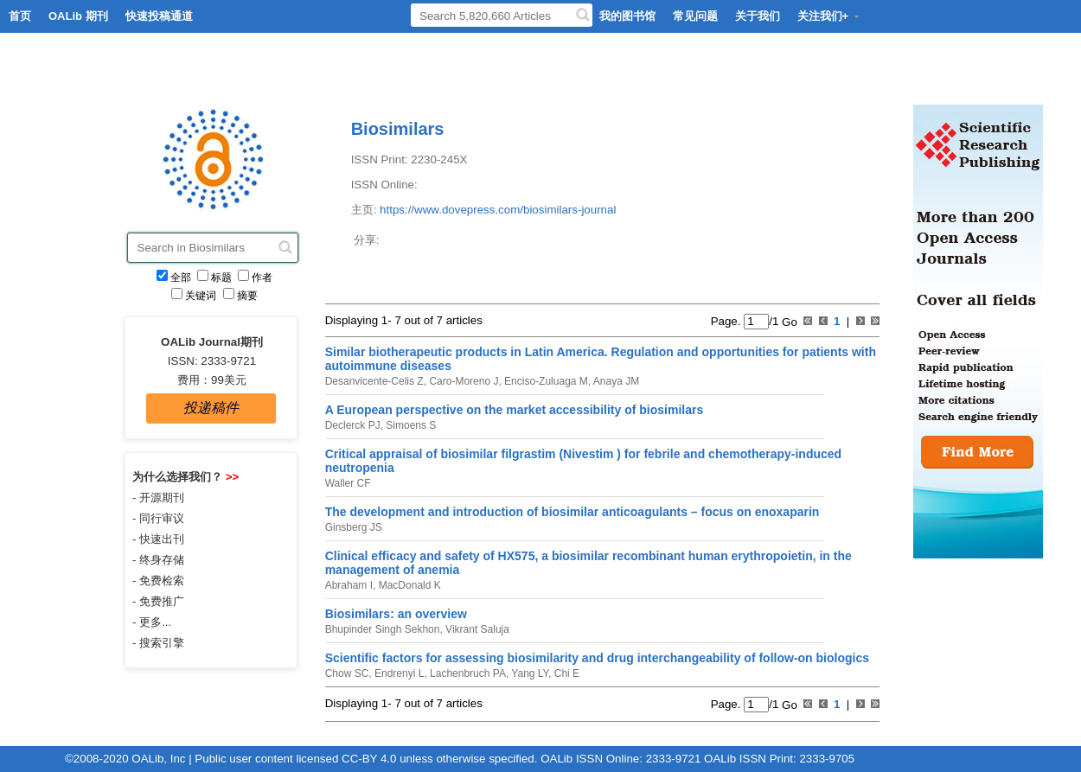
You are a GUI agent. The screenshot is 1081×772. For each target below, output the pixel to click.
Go (787, 321)
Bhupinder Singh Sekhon (382, 629)
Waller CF (348, 483)
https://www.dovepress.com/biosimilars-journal (498, 209)
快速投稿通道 (159, 16)
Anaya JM (615, 381)
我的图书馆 (627, 16)
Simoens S (409, 425)
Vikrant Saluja (476, 629)
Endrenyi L (398, 673)
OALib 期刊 (78, 16)
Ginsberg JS (353, 527)
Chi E (565, 673)
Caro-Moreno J (462, 381)
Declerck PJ (353, 425)
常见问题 (695, 16)
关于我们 (757, 16)
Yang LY (528, 673)
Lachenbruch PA (466, 673)
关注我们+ (829, 16)
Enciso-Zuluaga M (545, 381)
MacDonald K (407, 585)
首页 (20, 16)
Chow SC (347, 673)
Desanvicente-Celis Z (374, 381)
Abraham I (349, 585)
